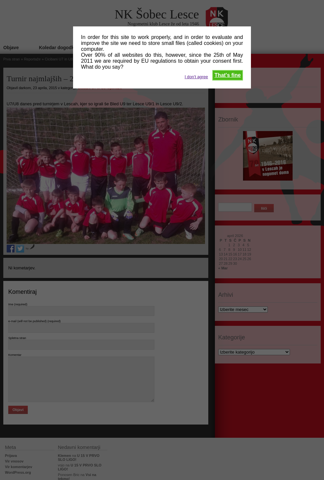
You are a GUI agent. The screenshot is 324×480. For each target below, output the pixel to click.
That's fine (228, 75)
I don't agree (196, 76)
